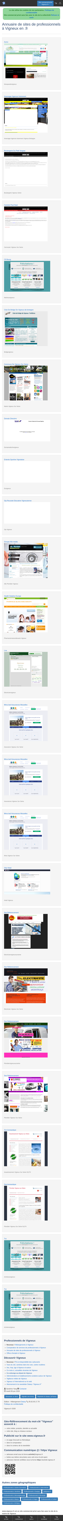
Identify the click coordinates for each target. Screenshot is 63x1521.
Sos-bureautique (10, 1130)
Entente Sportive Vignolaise (14, 459)
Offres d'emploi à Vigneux (16, 1353)
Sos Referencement (11, 912)
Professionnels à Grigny (29, 1499)
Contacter (23, 1389)
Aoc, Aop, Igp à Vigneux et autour (19, 1367)
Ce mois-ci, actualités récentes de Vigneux (22, 1370)
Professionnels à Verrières (12, 1491)
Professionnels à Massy (11, 1499)
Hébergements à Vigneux (24, 1345)
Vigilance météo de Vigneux (17, 1379)
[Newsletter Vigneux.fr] (56, 3)
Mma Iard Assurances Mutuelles (15, 705)
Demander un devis (12, 1396)
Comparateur (19, 1518)
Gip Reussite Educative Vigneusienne (17, 501)
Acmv (6, 42)
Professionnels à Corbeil (49, 1499)
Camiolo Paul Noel (11, 205)
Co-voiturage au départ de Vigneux (19, 1373)
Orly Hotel (7, 868)
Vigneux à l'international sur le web (19, 1381)
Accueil (6, 1518)
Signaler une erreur (28, 1396)
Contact (56, 1518)
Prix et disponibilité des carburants (27, 1362)
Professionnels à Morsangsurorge (14, 1495)
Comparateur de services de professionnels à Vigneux (26, 1348)
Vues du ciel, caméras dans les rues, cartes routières (26, 1365)
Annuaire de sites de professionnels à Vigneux (23, 1350)
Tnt (5, 1239)
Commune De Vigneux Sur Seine (16, 364)
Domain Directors (10, 418)
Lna (5, 650)
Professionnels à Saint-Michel (39, 1487)
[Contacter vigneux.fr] (60, 3)
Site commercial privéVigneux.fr (45, 3)
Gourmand (44, 1518)
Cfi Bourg (7, 259)
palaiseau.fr (47, 1491)
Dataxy (23, 1402)
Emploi (31, 1518)
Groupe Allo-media (11, 542)
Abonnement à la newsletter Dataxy (24, 1384)
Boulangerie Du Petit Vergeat (14, 151)
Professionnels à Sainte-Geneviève (15, 1487)
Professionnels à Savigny (32, 1491)
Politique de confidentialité (13, 1404)
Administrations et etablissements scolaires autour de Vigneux (29, 1376)
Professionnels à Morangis (37, 1495)
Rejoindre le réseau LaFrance (46, 1396)
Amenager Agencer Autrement (15, 96)
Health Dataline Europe (12, 596)
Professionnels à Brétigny (12, 1503)
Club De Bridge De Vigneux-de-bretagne (18, 310)
